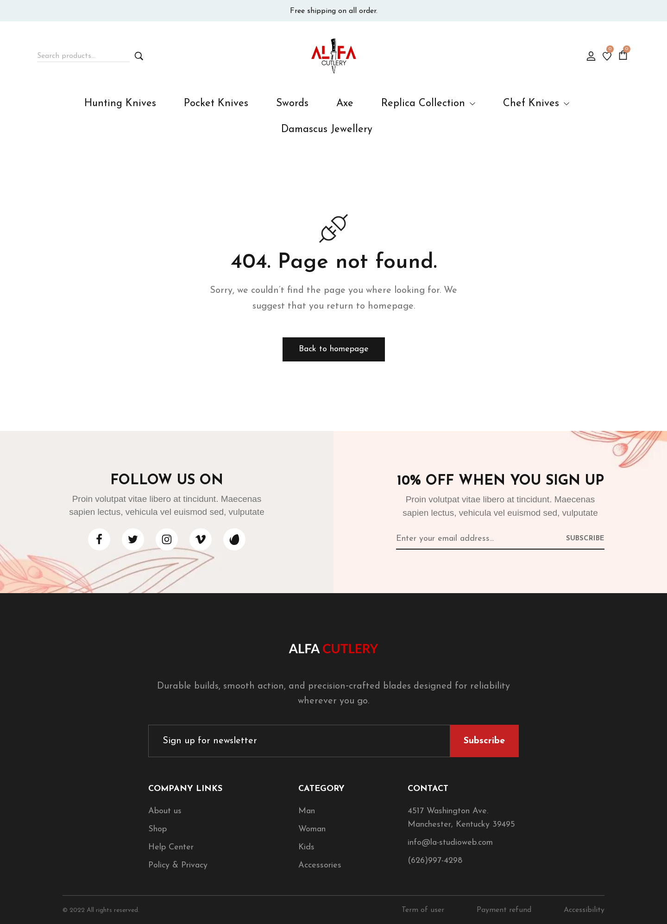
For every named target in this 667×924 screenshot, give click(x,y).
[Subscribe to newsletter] (585, 538)
